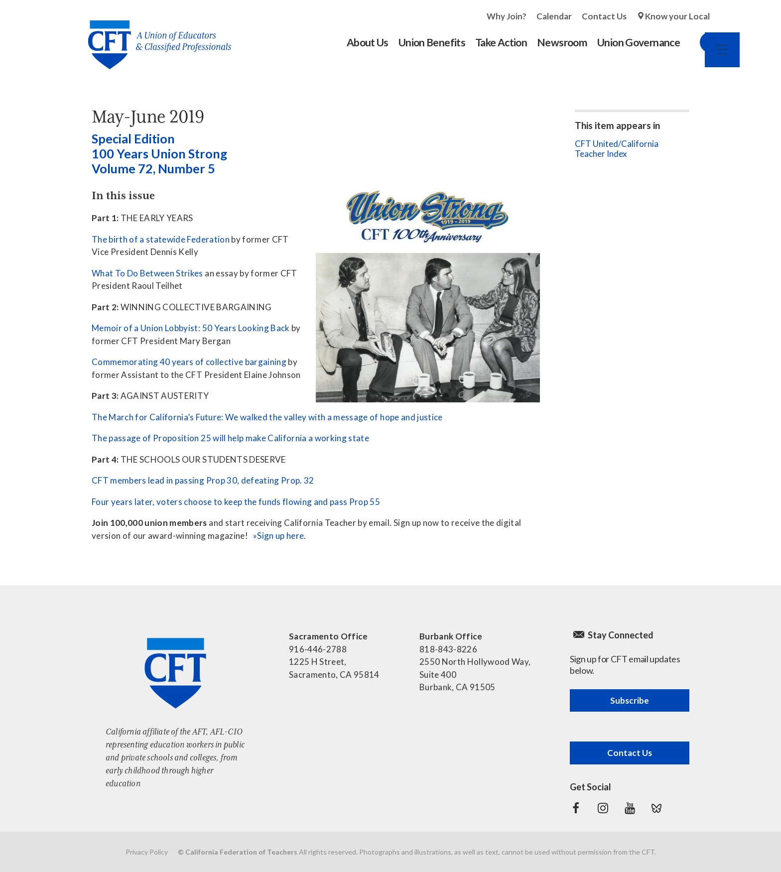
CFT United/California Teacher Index (616, 148)
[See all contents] (428, 216)
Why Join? (506, 16)
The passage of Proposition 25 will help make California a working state (230, 438)
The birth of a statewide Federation (161, 239)
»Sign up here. (279, 535)
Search (700, 42)
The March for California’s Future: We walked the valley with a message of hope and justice (267, 417)
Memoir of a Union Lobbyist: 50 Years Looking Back (191, 328)
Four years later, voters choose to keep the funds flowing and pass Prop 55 (236, 502)
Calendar (554, 16)
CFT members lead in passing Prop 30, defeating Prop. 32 (203, 480)
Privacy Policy (147, 852)
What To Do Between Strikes (147, 273)
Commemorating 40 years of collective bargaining (189, 362)
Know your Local (677, 16)
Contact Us (604, 16)
